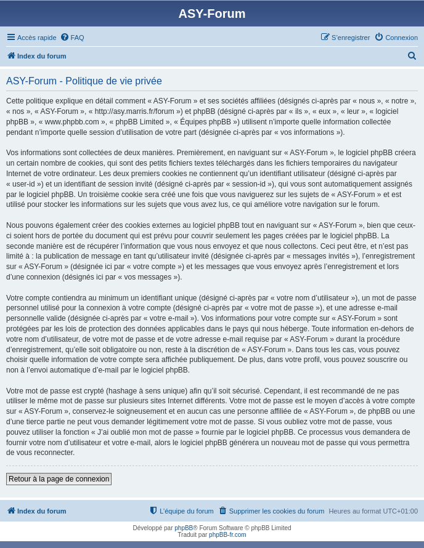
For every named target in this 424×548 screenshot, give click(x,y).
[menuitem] (72, 37)
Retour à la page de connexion (59, 479)
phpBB (183, 528)
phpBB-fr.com (228, 534)
